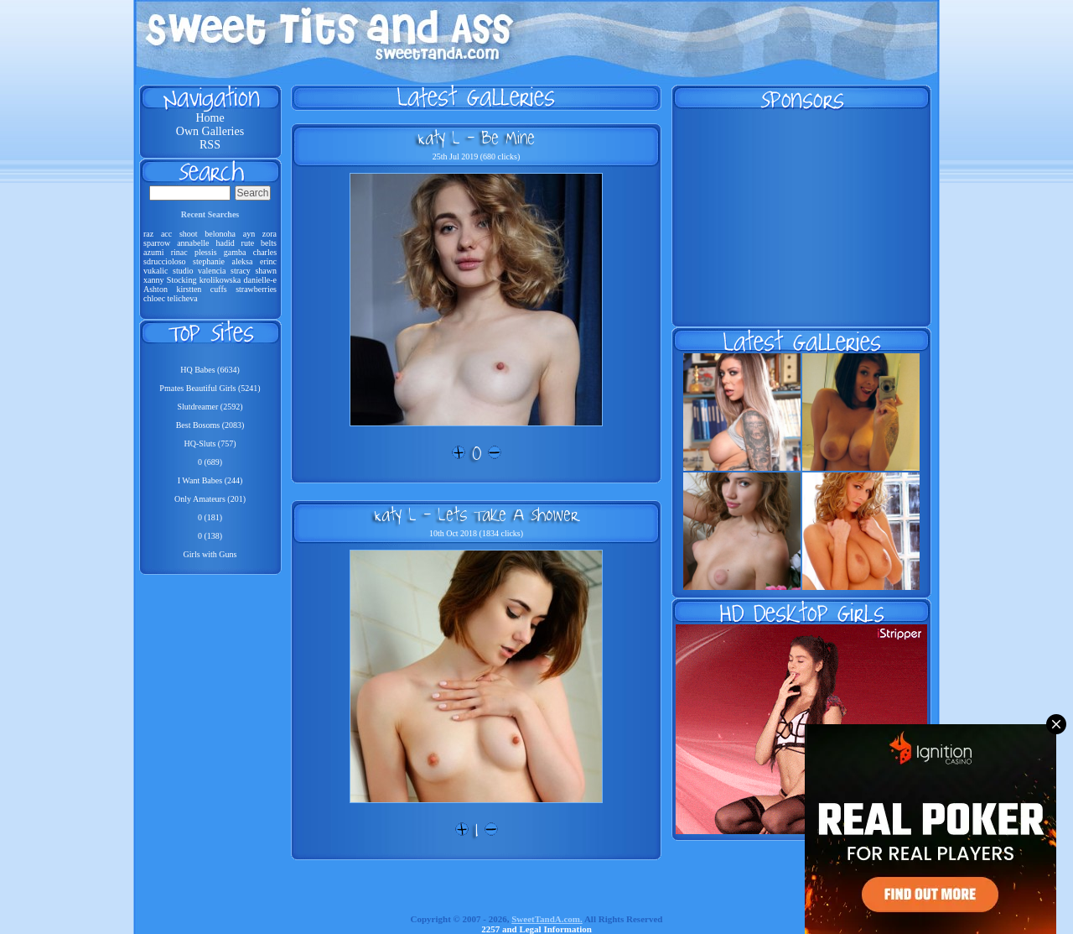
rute (248, 243)
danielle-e (260, 279)
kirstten (188, 289)
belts (269, 243)
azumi (153, 252)
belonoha (220, 233)
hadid (224, 243)
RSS (210, 144)
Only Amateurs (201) (210, 499)
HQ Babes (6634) (210, 369)
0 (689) (210, 462)
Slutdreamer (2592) (209, 406)
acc (166, 233)
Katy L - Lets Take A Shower (476, 514)
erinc (268, 261)
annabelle (193, 243)
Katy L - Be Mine (476, 138)
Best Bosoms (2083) (210, 425)
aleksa (241, 261)
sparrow (156, 243)
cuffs (218, 289)
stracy (241, 270)
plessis (205, 252)
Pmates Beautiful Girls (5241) (209, 388)
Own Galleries (210, 131)
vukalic (155, 270)
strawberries (256, 289)
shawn (266, 270)
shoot (188, 233)
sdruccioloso (164, 261)
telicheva (183, 298)
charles (265, 252)
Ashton (155, 289)
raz (148, 233)
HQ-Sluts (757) (210, 443)
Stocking (182, 279)
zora (269, 233)
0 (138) (210, 535)
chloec (154, 298)
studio (183, 270)
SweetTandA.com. (547, 919)
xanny (153, 279)
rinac (179, 252)
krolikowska (220, 279)
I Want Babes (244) (210, 480)
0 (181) (210, 517)
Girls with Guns (210, 554)
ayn (249, 233)
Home (209, 118)
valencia (211, 270)
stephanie (209, 261)
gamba (235, 252)
